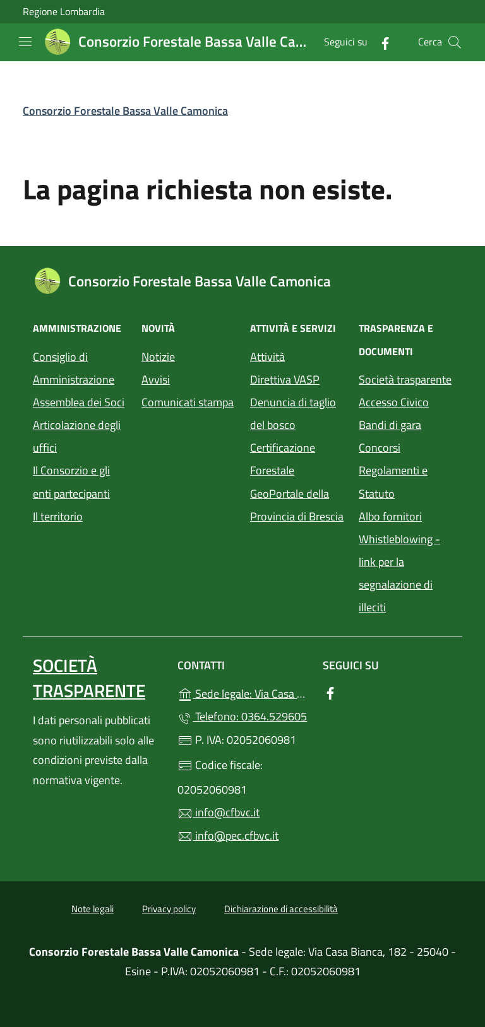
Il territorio (58, 516)
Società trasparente (405, 379)
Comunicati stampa (187, 402)
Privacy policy (169, 908)
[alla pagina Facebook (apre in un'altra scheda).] (380, 42)
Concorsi (379, 447)
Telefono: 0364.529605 (242, 716)
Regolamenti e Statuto (393, 482)
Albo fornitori (390, 516)
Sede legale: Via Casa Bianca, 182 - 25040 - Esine (242, 692)
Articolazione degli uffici (77, 436)
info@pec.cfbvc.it (227, 835)
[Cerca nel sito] (454, 42)
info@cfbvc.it (218, 812)
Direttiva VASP (285, 379)
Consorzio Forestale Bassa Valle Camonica (125, 110)
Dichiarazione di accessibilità (281, 908)
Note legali (92, 908)
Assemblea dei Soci (78, 402)
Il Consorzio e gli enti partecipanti (71, 482)
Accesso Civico (394, 402)
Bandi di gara (390, 424)
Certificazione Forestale (282, 459)
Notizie (158, 356)
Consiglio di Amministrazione (73, 368)
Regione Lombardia (64, 11)
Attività (267, 356)
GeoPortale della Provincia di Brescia (297, 505)
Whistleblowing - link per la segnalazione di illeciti (399, 573)
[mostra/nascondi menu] (25, 41)
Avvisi (155, 379)
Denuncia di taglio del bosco (293, 413)
